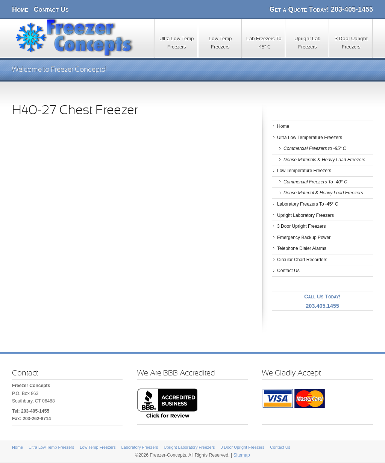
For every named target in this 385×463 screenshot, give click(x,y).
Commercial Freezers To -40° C (315, 182)
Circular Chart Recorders (302, 259)
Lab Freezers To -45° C (264, 43)
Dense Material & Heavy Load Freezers (323, 192)
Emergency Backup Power (303, 237)
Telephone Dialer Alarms (301, 248)
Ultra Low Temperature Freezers (309, 137)
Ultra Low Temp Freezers (176, 43)
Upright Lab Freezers (307, 43)
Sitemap (241, 455)
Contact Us (51, 9)
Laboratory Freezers (139, 447)
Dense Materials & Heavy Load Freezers (324, 159)
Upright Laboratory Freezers (305, 215)
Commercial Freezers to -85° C (314, 148)
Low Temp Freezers (220, 43)
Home (20, 9)
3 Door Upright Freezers (351, 43)
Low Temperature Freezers (304, 170)
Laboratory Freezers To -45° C (307, 204)
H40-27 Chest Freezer (75, 111)
